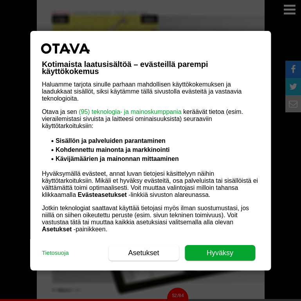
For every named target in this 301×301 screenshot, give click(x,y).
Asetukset (143, 253)
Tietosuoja (55, 252)
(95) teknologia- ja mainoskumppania (130, 111)
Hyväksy (220, 253)
